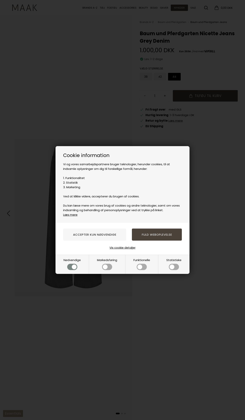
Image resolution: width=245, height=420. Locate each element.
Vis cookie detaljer (122, 248)
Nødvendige (72, 264)
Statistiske (173, 264)
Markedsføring (107, 264)
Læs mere (70, 215)
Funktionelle (141, 264)
